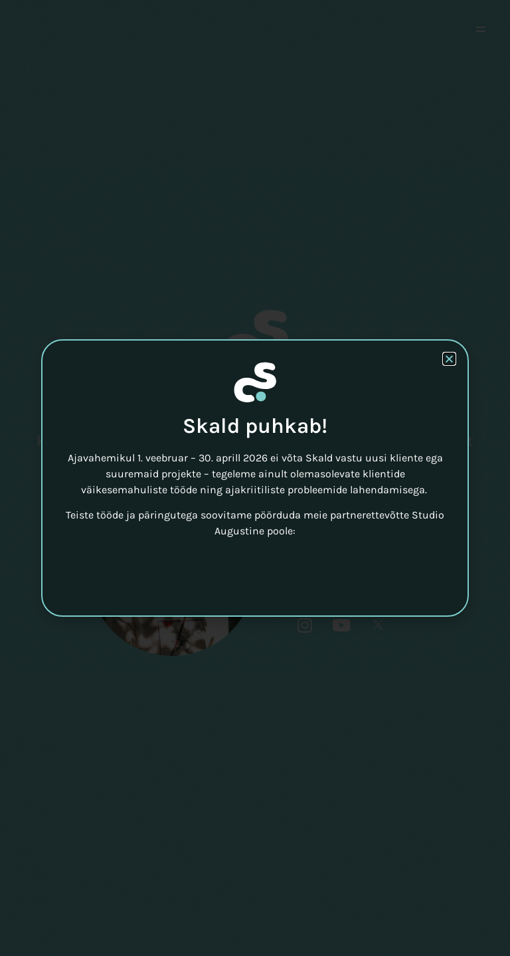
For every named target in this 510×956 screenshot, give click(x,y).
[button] (449, 359)
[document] (255, 478)
